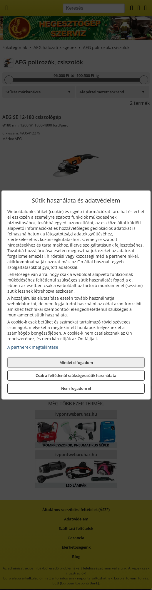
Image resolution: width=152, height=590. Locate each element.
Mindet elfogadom (76, 362)
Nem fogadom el (76, 388)
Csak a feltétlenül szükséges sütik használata (76, 375)
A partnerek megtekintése (32, 347)
